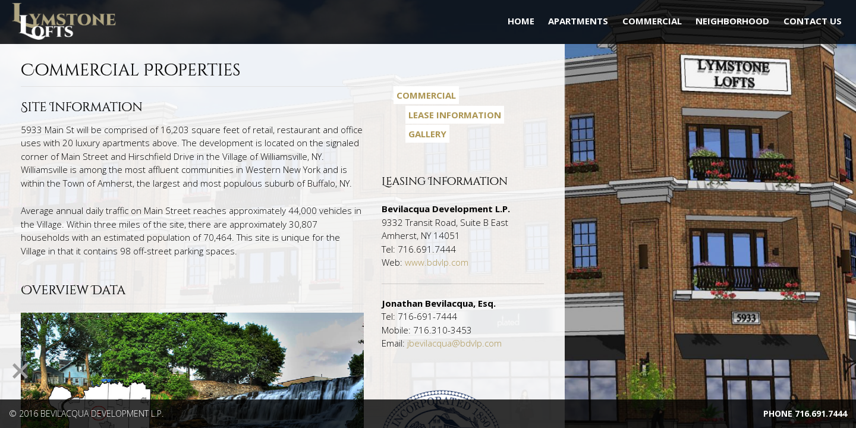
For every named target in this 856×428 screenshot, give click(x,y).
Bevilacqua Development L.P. (101, 413)
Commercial (426, 95)
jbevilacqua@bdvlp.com (454, 343)
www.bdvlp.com (436, 262)
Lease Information (454, 115)
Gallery (427, 134)
